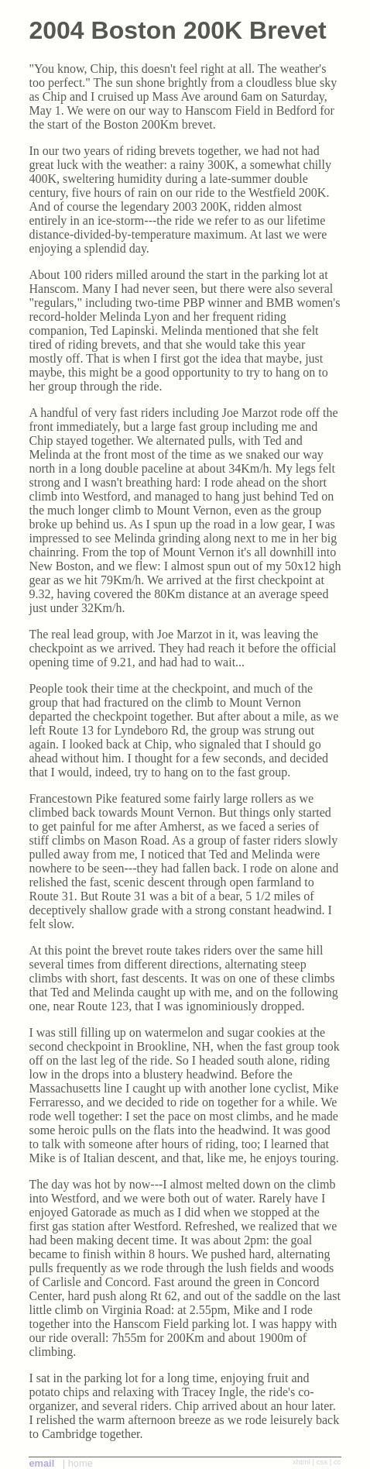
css (322, 1461)
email (41, 1463)
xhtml (301, 1461)
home (80, 1463)
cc (337, 1461)
